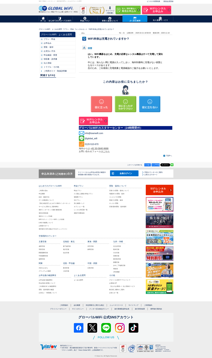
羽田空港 (42, 249)
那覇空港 (116, 262)
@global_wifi (91, 138)
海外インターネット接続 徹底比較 (50, 210)
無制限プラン (78, 197)
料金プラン (77, 190)
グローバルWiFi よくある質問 (50, 29)
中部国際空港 (43, 256)
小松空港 (66, 271)
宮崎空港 (116, 256)
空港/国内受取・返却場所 (117, 206)
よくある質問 (78, 280)
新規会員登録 (168, 1)
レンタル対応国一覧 (81, 210)
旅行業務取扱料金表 (121, 309)
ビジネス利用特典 (153, 1)
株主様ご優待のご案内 (116, 289)
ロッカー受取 (113, 203)
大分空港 (116, 252)
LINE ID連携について (46, 222)
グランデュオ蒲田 (45, 271)
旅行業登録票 (140, 309)
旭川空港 (66, 249)
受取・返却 (48, 47)
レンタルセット (81, 29)
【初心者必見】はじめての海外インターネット (54, 203)
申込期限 (42, 193)
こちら (106, 151)
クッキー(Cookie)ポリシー (99, 309)
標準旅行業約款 (156, 309)
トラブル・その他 (51, 67)
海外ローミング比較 (45, 216)
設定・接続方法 (44, 197)
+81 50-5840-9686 (99, 148)
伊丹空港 (91, 246)
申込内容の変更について (47, 283)
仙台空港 (66, 252)
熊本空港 (116, 249)
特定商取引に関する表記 (95, 305)
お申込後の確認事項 (45, 280)
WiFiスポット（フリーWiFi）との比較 (51, 219)
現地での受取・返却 (116, 200)
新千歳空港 (67, 246)
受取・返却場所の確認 (46, 289)
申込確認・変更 (50, 55)
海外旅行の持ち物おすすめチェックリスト (53, 229)
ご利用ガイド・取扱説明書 (55, 71)
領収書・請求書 (50, 59)
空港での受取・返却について (119, 190)
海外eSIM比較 (43, 213)
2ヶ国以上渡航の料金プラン (83, 193)
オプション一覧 (79, 206)
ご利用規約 (64, 305)
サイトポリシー (78, 309)
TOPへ (169, 156)
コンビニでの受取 (115, 197)
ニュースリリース (116, 305)
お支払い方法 (49, 51)
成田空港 (42, 246)
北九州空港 (117, 246)
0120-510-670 (92, 144)
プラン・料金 (69, 29)
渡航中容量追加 (79, 213)
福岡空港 (42, 259)
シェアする (155, 165)
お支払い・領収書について (48, 293)
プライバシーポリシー (58, 309)
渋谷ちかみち (43, 268)
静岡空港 (91, 249)
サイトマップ (133, 305)
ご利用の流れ (43, 190)
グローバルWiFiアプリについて (119, 280)
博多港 (115, 269)
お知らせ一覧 (113, 293)
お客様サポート (44, 226)
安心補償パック (79, 203)
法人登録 (47, 63)
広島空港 (91, 268)
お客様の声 (113, 283)
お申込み (47, 43)
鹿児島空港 (117, 259)
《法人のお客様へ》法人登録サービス (122, 286)
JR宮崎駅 (116, 272)
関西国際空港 (43, 252)
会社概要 (77, 305)
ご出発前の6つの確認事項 (47, 286)
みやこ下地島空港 (119, 265)
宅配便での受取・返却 (116, 193)
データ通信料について (46, 200)
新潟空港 (66, 268)
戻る (83, 33)
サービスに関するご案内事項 (48, 206)
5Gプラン (77, 200)
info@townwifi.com (94, 133)
